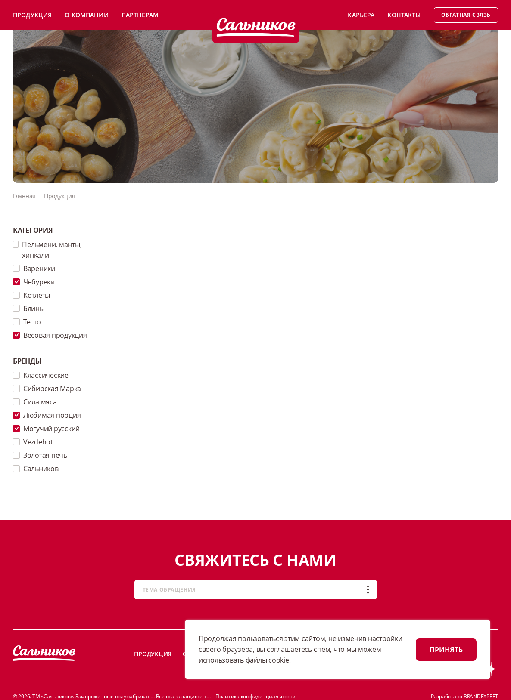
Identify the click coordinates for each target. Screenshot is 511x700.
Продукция (32, 15)
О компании (86, 15)
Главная (24, 196)
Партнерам (140, 15)
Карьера (361, 15)
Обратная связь (466, 15)
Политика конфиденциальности (255, 696)
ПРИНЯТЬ (446, 649)
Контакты (404, 15)
